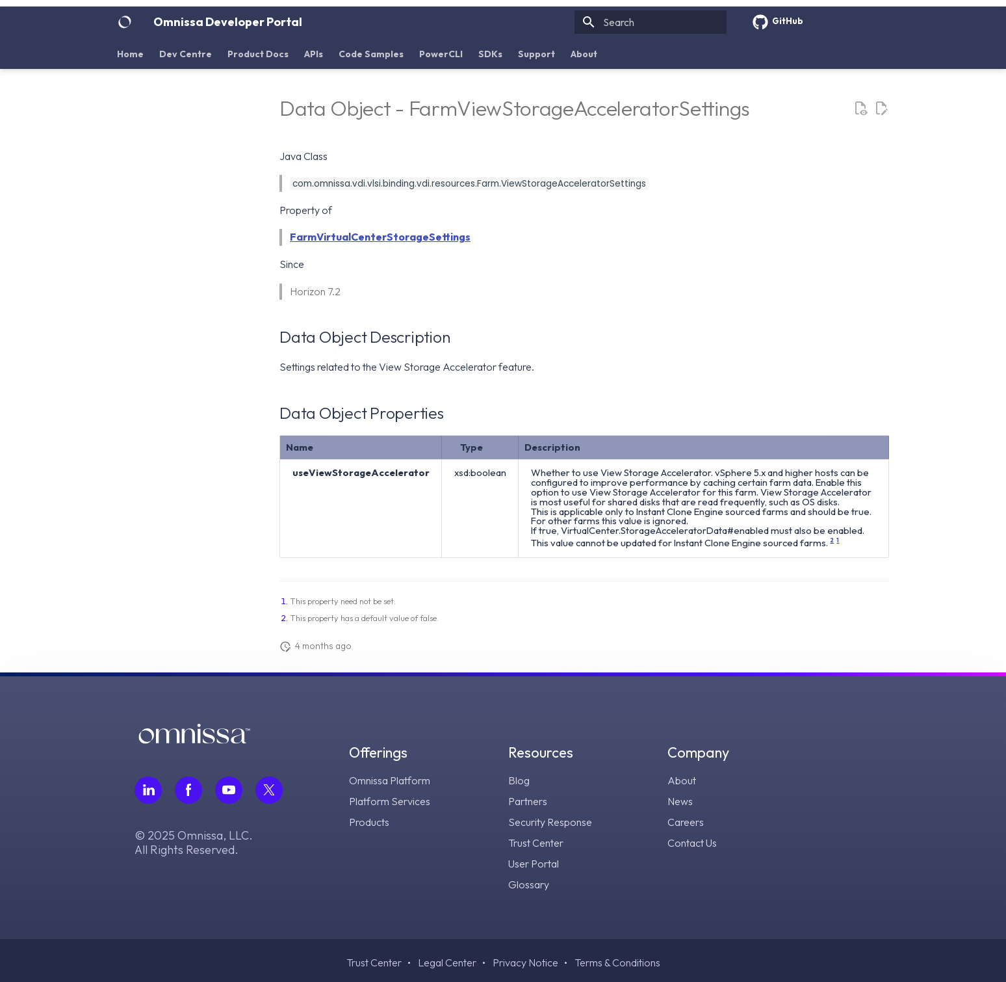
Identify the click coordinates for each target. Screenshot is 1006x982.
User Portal (533, 863)
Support (536, 54)
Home (130, 54)
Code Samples (371, 54)
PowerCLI (441, 54)
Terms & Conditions (617, 962)
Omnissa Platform (389, 780)
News (680, 801)
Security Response (550, 822)
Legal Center (447, 962)
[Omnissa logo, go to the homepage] (194, 739)
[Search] (650, 22)
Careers (685, 822)
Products (369, 822)
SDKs (490, 54)
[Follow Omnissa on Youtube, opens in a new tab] (228, 790)
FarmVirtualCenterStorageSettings (380, 236)
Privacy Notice (525, 962)
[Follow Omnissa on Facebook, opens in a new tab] (188, 790)
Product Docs (258, 54)
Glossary (528, 884)
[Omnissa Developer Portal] (125, 22)
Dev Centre (185, 54)
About (584, 54)
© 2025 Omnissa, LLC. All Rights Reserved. (194, 843)
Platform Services (389, 801)
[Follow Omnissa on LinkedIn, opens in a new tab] (148, 790)
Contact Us (692, 842)
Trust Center (535, 842)
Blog (519, 780)
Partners (527, 801)
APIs (313, 54)
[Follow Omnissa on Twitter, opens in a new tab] (269, 790)
